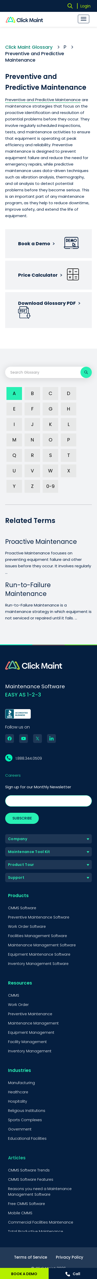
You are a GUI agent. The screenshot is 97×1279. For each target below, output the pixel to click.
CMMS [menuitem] (13, 995)
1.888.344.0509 (29, 758)
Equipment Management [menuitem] (31, 1032)
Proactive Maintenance (41, 541)
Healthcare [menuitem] (18, 1092)
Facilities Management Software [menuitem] (37, 935)
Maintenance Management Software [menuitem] (42, 945)
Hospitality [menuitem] (17, 1101)
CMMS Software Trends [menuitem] (29, 1170)
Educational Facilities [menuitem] (27, 1138)
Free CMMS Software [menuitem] (26, 1203)
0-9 (50, 486)
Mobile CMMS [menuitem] (20, 1213)
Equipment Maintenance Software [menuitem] (39, 954)
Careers (13, 775)
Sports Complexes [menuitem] (25, 1119)
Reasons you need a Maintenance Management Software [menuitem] (40, 1191)
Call (72, 1273)
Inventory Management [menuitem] (29, 1051)
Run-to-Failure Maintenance (28, 589)
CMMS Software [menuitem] (22, 908)
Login (85, 6)
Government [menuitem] (20, 1129)
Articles (17, 1158)
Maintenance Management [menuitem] (33, 1023)
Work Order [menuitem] (18, 1004)
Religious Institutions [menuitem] (26, 1110)
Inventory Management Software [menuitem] (38, 963)
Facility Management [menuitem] (27, 1041)
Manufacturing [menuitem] (21, 1082)
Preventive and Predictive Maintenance (43, 99)
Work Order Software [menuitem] (27, 926)
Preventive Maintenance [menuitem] (30, 1013)
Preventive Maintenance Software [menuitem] (38, 917)
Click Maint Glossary (29, 47)
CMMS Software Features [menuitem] (30, 1179)
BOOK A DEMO (24, 1273)
